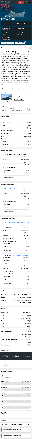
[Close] (29, 430)
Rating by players (18, 88)
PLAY (21, 2)
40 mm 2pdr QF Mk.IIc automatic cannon (17, 222)
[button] (30, 48)
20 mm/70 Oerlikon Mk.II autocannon (20, 255)
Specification (8, 88)
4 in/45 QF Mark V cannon (10, 188)
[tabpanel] (16, 167)
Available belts (8, 250)
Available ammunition (10, 177)
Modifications (7, 365)
